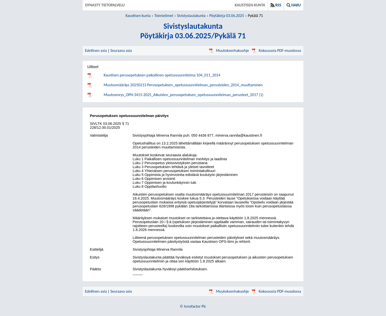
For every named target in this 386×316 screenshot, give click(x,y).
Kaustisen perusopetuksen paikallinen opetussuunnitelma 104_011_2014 (162, 75)
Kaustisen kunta (250, 5)
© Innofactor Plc (193, 306)
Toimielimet (163, 15)
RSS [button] (276, 5)
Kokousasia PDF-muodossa (276, 50)
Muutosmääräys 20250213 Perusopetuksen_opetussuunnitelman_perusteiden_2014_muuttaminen (183, 85)
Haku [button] (294, 5)
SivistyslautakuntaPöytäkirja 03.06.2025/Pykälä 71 (193, 31)
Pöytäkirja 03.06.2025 (226, 15)
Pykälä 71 (255, 15)
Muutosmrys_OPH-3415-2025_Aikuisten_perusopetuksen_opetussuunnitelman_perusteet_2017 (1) (183, 94)
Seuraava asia (121, 50)
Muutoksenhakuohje (229, 50)
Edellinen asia (96, 50)
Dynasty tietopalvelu (105, 5)
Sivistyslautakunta (191, 15)
